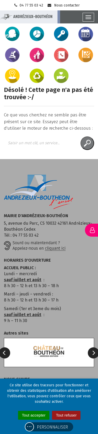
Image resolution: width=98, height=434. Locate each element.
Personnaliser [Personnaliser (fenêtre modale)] (52, 427)
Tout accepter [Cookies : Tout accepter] (33, 415)
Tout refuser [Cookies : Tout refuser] (66, 415)
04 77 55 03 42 (28, 5)
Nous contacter (63, 5)
